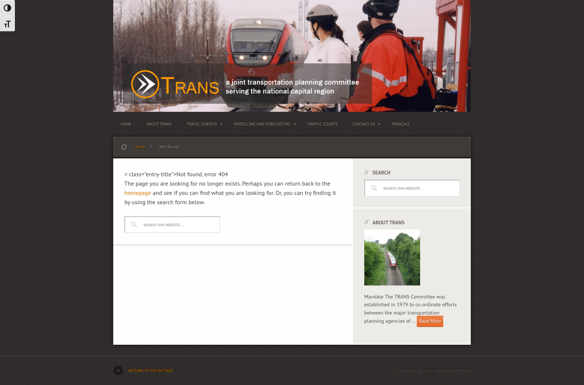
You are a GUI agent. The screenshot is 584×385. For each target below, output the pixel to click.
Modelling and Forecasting (263, 126)
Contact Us (364, 126)
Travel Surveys (202, 126)
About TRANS (159, 124)
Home (126, 124)
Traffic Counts (322, 124)
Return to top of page (150, 370)
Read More (430, 321)
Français (400, 124)
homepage (137, 192)
